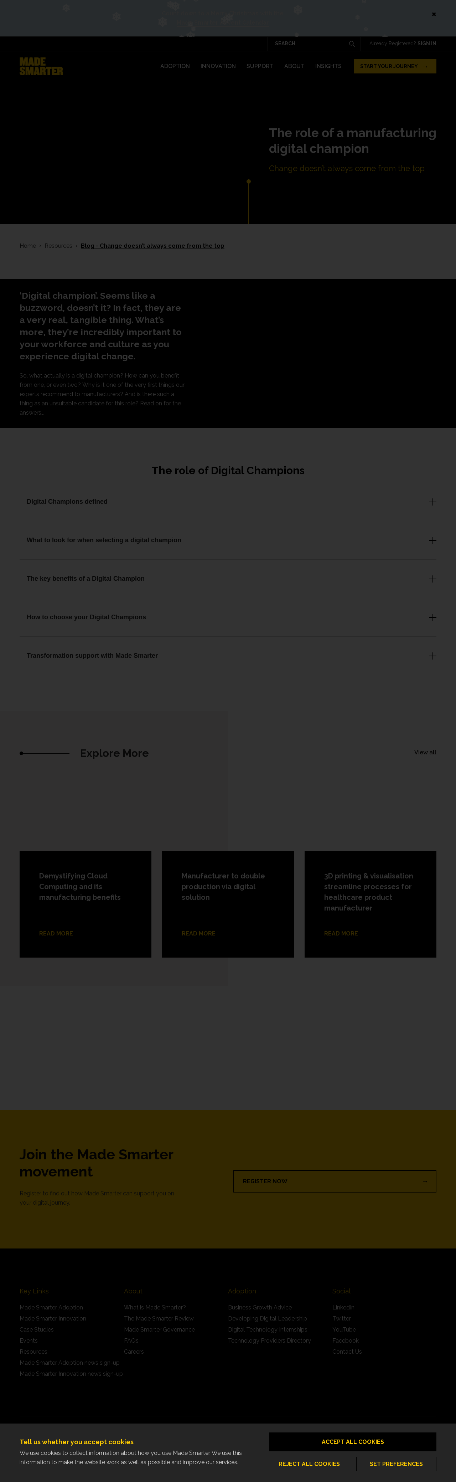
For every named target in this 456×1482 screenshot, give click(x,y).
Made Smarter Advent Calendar (223, 22)
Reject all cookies (309, 1464)
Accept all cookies (353, 1442)
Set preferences (396, 1464)
